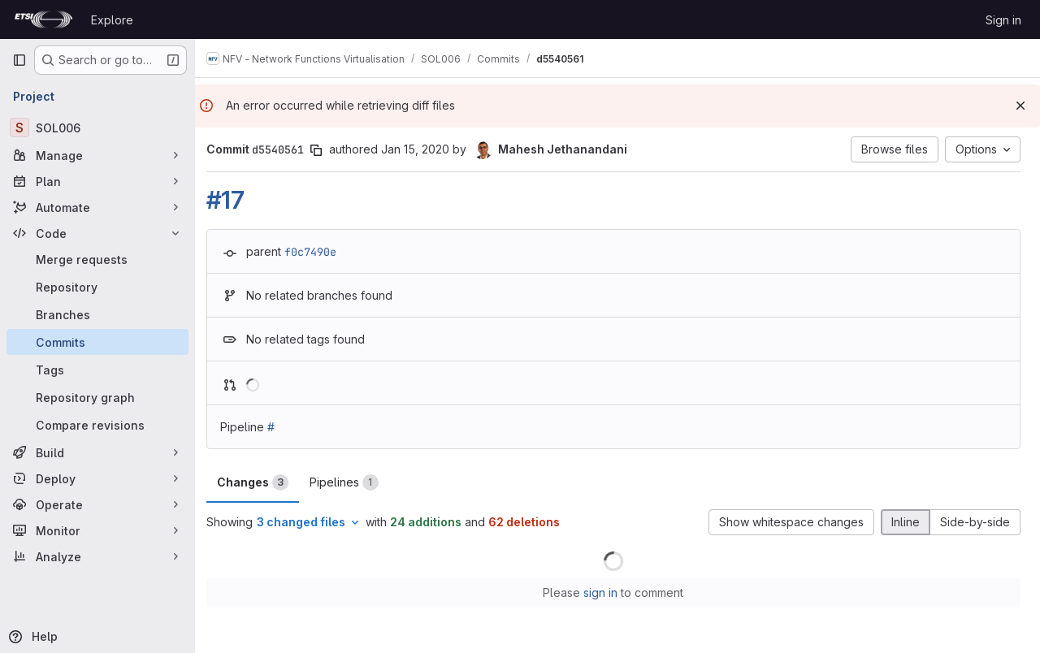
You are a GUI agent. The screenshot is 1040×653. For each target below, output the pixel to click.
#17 (233, 199)
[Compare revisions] (97, 425)
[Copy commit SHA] (324, 150)
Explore (112, 20)
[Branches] (97, 314)
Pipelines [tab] (352, 482)
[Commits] (97, 342)
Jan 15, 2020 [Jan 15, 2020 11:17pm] (423, 149)
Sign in (1003, 20)
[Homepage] (43, 19)
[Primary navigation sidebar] (19, 60)
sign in (605, 592)
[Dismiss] (1020, 105)
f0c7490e (318, 251)
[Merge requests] (97, 259)
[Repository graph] (97, 397)
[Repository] (97, 287)
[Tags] (97, 370)
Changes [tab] (261, 482)
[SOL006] (97, 128)
